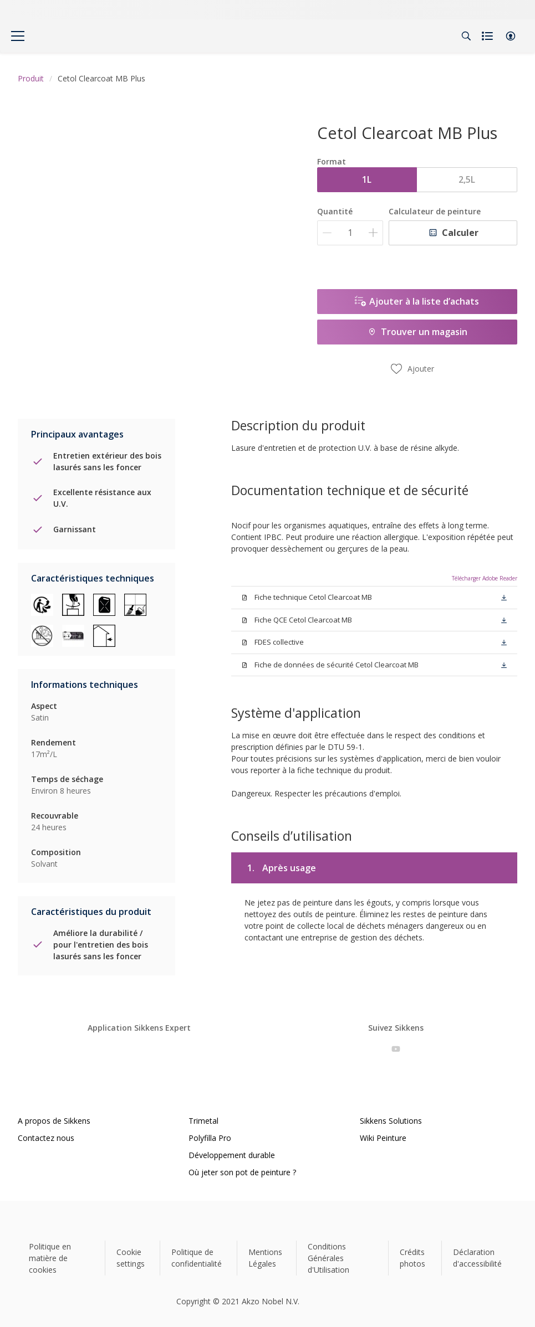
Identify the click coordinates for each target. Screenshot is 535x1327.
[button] (510, 36)
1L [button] (366, 179)
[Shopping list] (488, 36)
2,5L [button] (466, 179)
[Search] (466, 36)
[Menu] (17, 36)
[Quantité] (350, 232)
